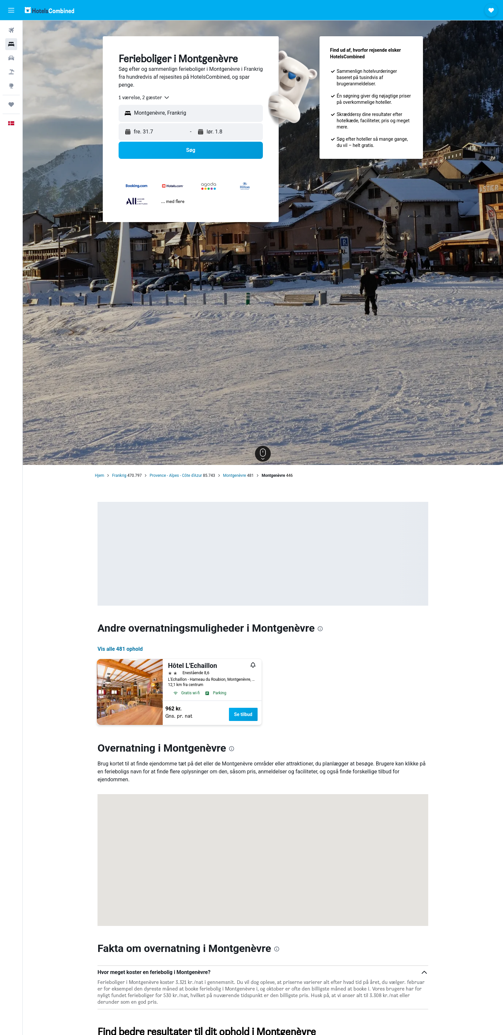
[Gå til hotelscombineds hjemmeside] (49, 10)
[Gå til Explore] (11, 85)
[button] (11, 10)
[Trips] (11, 104)
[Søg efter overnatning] (11, 44)
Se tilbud (243, 714)
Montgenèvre (234, 475)
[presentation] (320, 629)
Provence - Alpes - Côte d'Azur (176, 475)
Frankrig (119, 475)
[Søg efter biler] (11, 58)
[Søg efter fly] (11, 30)
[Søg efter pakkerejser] (11, 71)
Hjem (99, 475)
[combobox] (144, 97)
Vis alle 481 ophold (120, 649)
